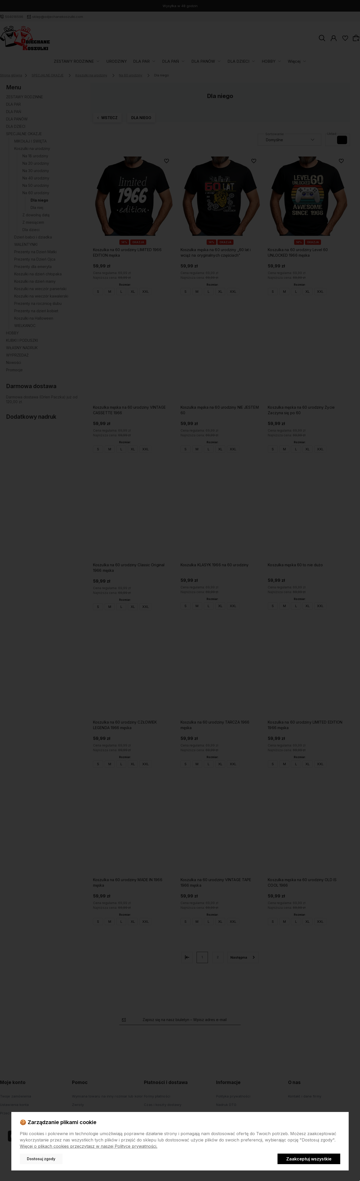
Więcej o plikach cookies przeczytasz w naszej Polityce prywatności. (88, 1146)
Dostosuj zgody (41, 1159)
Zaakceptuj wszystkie (309, 1159)
